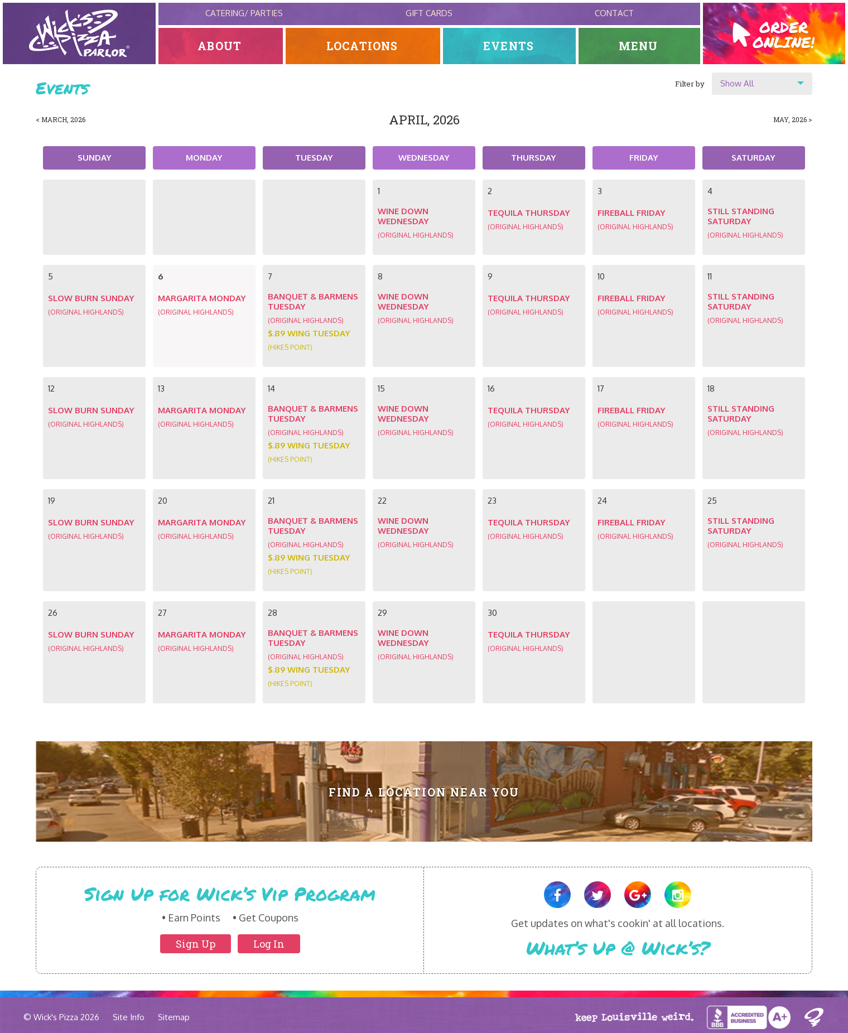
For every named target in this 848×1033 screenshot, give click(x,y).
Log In (269, 943)
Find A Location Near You (424, 792)
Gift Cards (429, 13)
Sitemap (174, 1017)
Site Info (128, 1017)
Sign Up (195, 943)
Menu (639, 46)
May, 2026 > (792, 119)
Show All (737, 83)
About (221, 46)
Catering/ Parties (244, 13)
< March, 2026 (60, 119)
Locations (363, 46)
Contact (614, 13)
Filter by (690, 84)
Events (509, 46)
